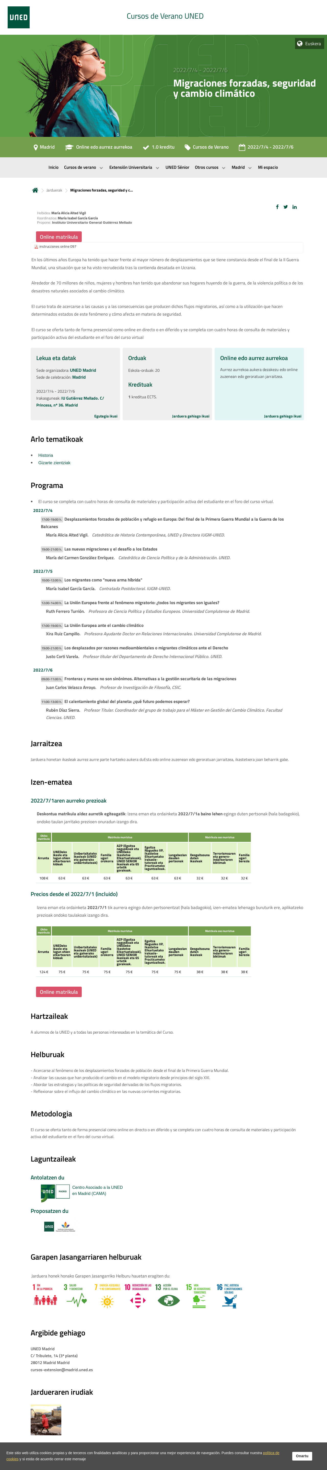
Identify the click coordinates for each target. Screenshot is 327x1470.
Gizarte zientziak (54, 462)
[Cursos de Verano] (207, 148)
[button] (277, 206)
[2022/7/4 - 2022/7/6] (266, 148)
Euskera (313, 43)
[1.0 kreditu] (158, 148)
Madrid (79, 377)
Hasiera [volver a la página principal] (35, 190)
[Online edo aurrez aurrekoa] (98, 148)
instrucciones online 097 (57, 246)
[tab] (163, 17)
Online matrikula (59, 237)
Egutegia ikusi (106, 416)
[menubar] (163, 167)
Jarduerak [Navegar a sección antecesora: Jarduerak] (54, 190)
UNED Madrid (83, 370)
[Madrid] (44, 148)
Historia (45, 455)
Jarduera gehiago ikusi (190, 416)
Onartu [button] (302, 1456)
